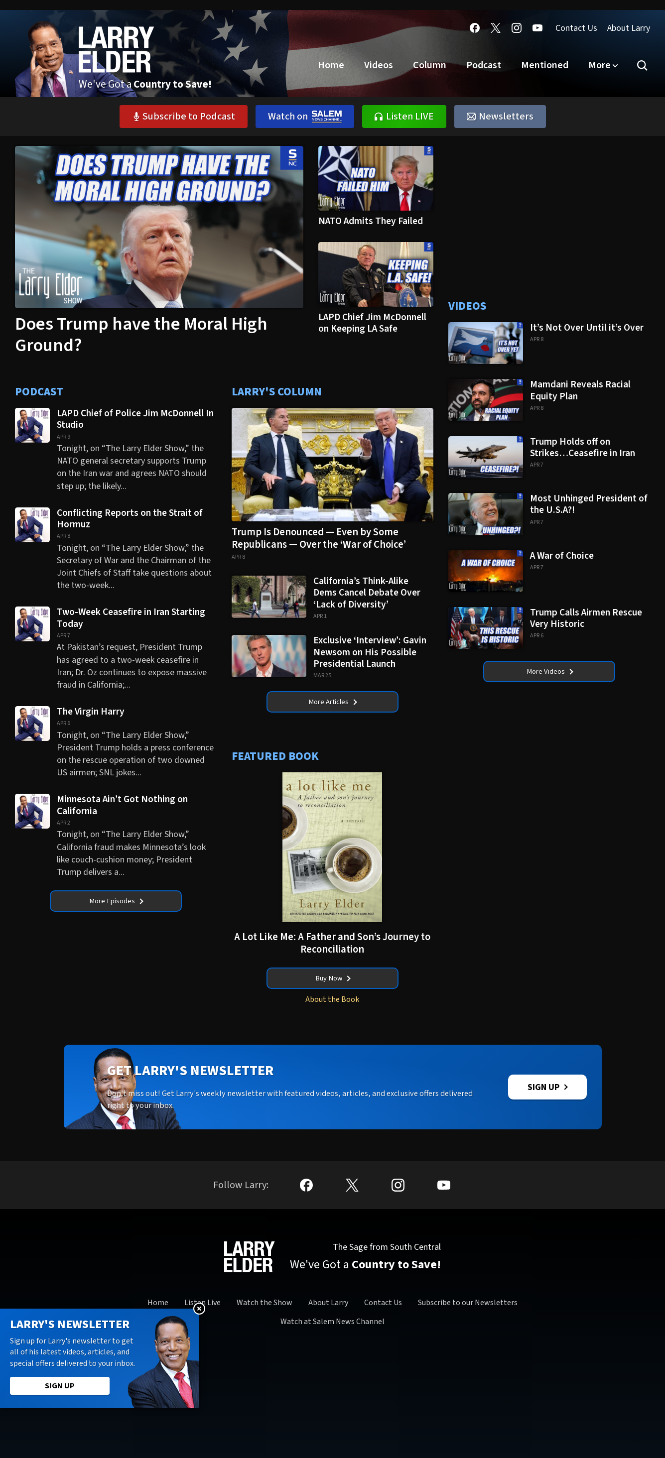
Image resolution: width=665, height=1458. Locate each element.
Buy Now (333, 983)
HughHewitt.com (275, 1416)
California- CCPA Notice (333, 1446)
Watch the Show (264, 1324)
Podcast (483, 65)
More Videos (549, 673)
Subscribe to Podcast (183, 116)
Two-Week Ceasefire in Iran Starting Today (131, 617)
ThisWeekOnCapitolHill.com (490, 1416)
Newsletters (500, 116)
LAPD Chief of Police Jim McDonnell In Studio (135, 419)
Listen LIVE (404, 116)
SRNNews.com (557, 1416)
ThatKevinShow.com (413, 1416)
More (599, 65)
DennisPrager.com (218, 1416)
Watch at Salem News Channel (332, 1343)
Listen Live (202, 1324)
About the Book (332, 1006)
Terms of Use (392, 1446)
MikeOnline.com (162, 1416)
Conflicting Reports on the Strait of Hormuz (130, 518)
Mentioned (544, 65)
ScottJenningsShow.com (341, 1416)
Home (331, 65)
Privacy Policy (273, 1446)
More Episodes (116, 902)
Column (429, 65)
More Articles (333, 703)
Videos (378, 65)
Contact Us (576, 28)
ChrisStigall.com (110, 1416)
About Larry (628, 28)
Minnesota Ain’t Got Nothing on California (122, 805)
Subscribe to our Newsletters (468, 1324)
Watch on (305, 116)
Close (199, 1309)
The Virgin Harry (92, 712)
